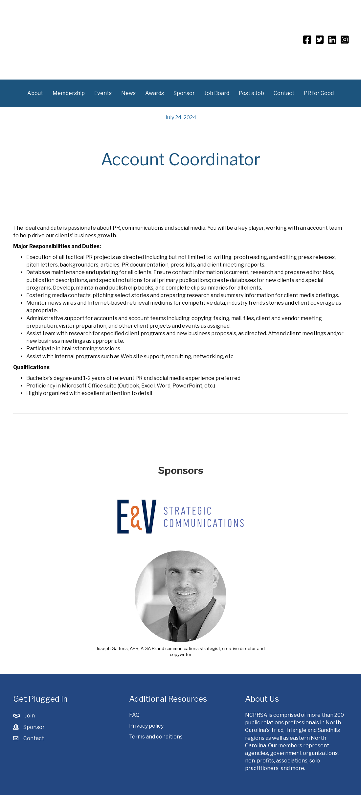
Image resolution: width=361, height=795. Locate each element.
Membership (69, 93)
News (128, 93)
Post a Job (251, 93)
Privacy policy (146, 725)
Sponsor (184, 93)
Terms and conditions (156, 736)
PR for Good (319, 93)
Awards (154, 93)
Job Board (216, 93)
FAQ (134, 715)
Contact (284, 93)
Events (103, 93)
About (35, 93)
